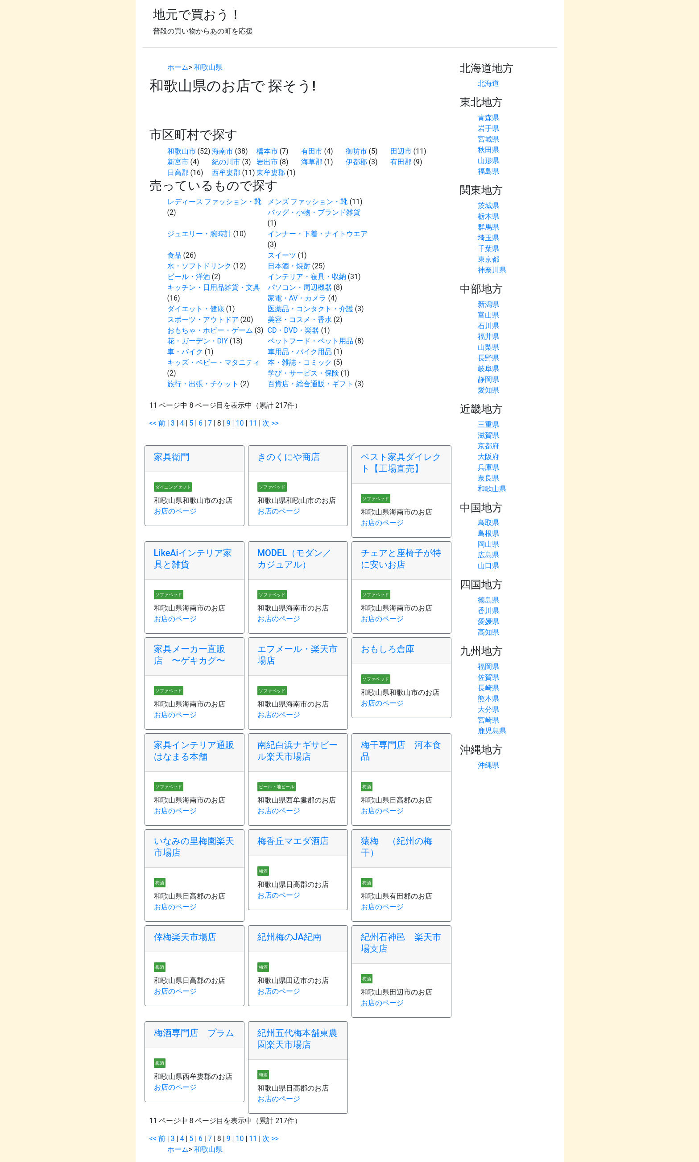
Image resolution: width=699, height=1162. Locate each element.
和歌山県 (208, 67)
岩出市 (267, 162)
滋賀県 (488, 435)
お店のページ (175, 511)
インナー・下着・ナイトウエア (318, 234)
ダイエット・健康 (195, 309)
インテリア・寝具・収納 (307, 276)
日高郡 (178, 172)
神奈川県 (492, 270)
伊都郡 (356, 162)
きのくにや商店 (288, 456)
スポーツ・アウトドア (203, 319)
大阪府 (488, 456)
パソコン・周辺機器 (300, 287)
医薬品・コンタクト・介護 (310, 309)
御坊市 (356, 151)
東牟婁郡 (270, 172)
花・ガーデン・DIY (197, 341)
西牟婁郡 (226, 172)
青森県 (488, 117)
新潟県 (488, 304)
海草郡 (312, 162)
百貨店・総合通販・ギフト (310, 384)
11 (253, 423)
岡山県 (488, 544)
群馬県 (488, 227)
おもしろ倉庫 (387, 649)
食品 (174, 255)
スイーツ (282, 255)
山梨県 (488, 347)
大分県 (488, 709)
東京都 (488, 259)
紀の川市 (226, 162)
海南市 (222, 151)
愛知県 (488, 390)
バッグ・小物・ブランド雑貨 (314, 212)
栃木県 (488, 216)
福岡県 (488, 666)
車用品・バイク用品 (300, 351)
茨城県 (488, 205)
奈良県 (488, 478)
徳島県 (488, 600)
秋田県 (488, 150)
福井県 (488, 336)
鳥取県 (488, 522)
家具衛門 (172, 456)
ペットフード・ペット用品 (310, 341)
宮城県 (488, 139)
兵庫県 (488, 467)
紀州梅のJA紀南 (289, 937)
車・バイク (185, 351)
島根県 (488, 533)
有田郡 (401, 162)
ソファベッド (272, 487)
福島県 (488, 171)
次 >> (270, 423)
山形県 (488, 160)
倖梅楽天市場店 (185, 937)
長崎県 (488, 688)
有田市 (312, 151)
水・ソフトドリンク (199, 266)
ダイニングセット (173, 487)
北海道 (488, 83)
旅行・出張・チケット (203, 384)
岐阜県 (488, 368)
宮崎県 (488, 720)
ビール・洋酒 (188, 276)
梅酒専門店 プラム (194, 1033)
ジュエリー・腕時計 (199, 234)
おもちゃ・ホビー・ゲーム (210, 330)
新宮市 (178, 162)
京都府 (488, 446)
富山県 (488, 315)
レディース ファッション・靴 (214, 201)
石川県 (488, 326)
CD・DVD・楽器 (293, 330)
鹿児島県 (492, 731)
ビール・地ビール (276, 786)
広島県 (488, 555)
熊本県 (488, 698)
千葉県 (488, 248)
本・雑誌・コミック (300, 362)
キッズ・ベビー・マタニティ (213, 362)
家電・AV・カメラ (297, 298)
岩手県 (488, 128)
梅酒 (366, 786)
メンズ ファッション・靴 (308, 201)
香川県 (488, 610)
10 (240, 423)
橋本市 (267, 151)
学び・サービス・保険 (303, 373)
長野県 (488, 358)
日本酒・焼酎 (289, 266)
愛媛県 (488, 621)
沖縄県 (488, 765)
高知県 (488, 632)
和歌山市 (181, 151)
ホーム (178, 67)
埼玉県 (488, 238)
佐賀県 (488, 677)
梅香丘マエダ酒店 (293, 841)
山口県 (488, 565)
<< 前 (157, 423)
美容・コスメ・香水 (300, 319)
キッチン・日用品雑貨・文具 (213, 287)
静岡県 (488, 379)
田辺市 (401, 151)
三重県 (488, 424)
